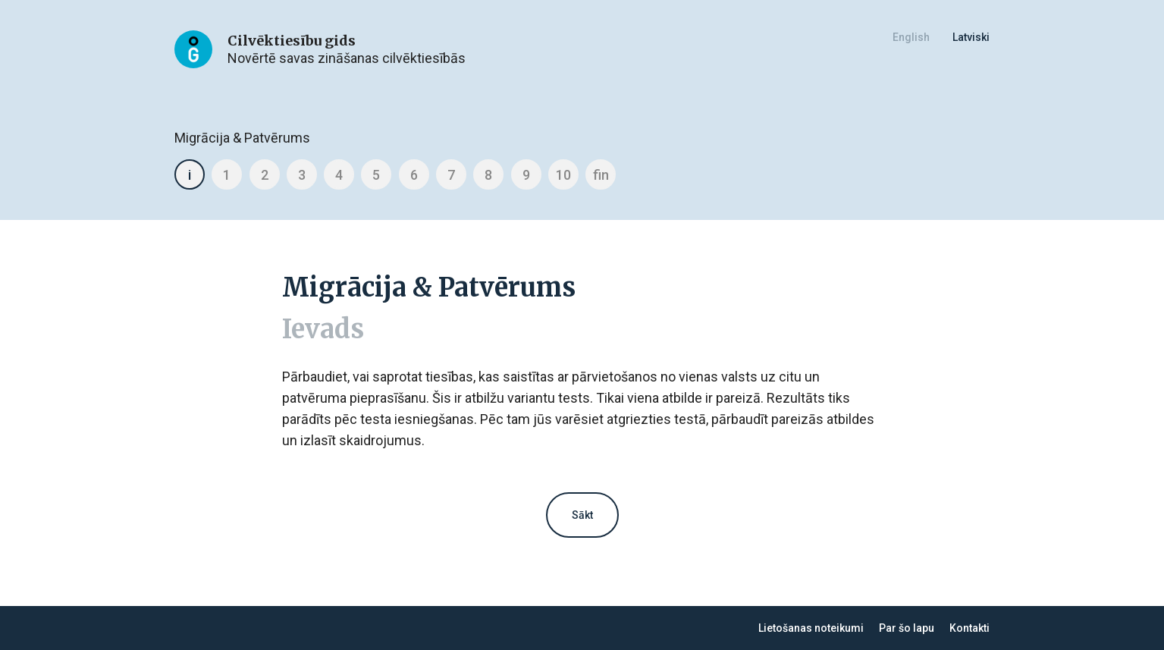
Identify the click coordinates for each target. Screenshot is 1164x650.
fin (601, 175)
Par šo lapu (906, 628)
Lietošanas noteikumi (811, 628)
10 (563, 175)
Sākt (582, 515)
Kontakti (969, 628)
